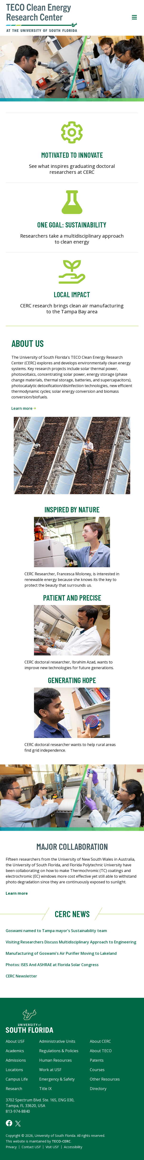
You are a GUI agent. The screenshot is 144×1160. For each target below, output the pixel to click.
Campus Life (17, 1079)
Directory (98, 1088)
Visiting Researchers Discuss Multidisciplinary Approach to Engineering (71, 942)
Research (14, 1088)
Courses (97, 1069)
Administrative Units (57, 1041)
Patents (97, 1060)
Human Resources (55, 1060)
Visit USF (52, 1147)
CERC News (72, 914)
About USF (15, 1041)
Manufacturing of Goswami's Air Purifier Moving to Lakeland (61, 953)
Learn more (23, 408)
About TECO (101, 1050)
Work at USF (50, 1069)
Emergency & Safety (57, 1079)
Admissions (16, 1060)
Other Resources (105, 1079)
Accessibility (73, 1147)
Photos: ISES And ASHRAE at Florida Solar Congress (52, 964)
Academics (15, 1050)
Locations (14, 1069)
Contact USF (31, 1147)
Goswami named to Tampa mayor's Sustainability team (56, 930)
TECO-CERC (61, 1141)
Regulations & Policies (58, 1050)
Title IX (45, 1088)
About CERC (100, 1041)
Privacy (11, 1147)
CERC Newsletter (21, 976)
